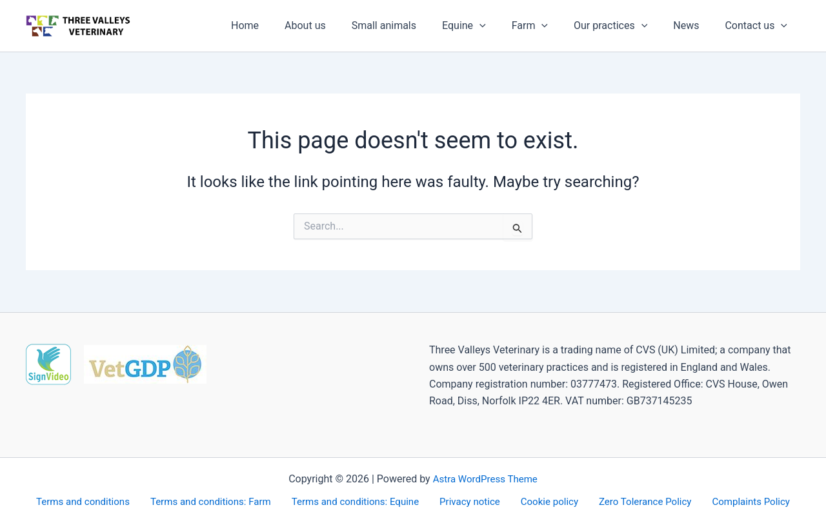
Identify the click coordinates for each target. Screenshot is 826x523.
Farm (548, 26)
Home (283, 25)
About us (338, 25)
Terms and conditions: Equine (363, 501)
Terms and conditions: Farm (221, 501)
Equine (487, 26)
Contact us (758, 26)
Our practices (623, 26)
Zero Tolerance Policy (636, 501)
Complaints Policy (737, 501)
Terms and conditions (96, 501)
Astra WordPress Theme (485, 477)
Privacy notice (473, 501)
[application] (502, 26)
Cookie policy (546, 501)
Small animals (412, 25)
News (694, 25)
